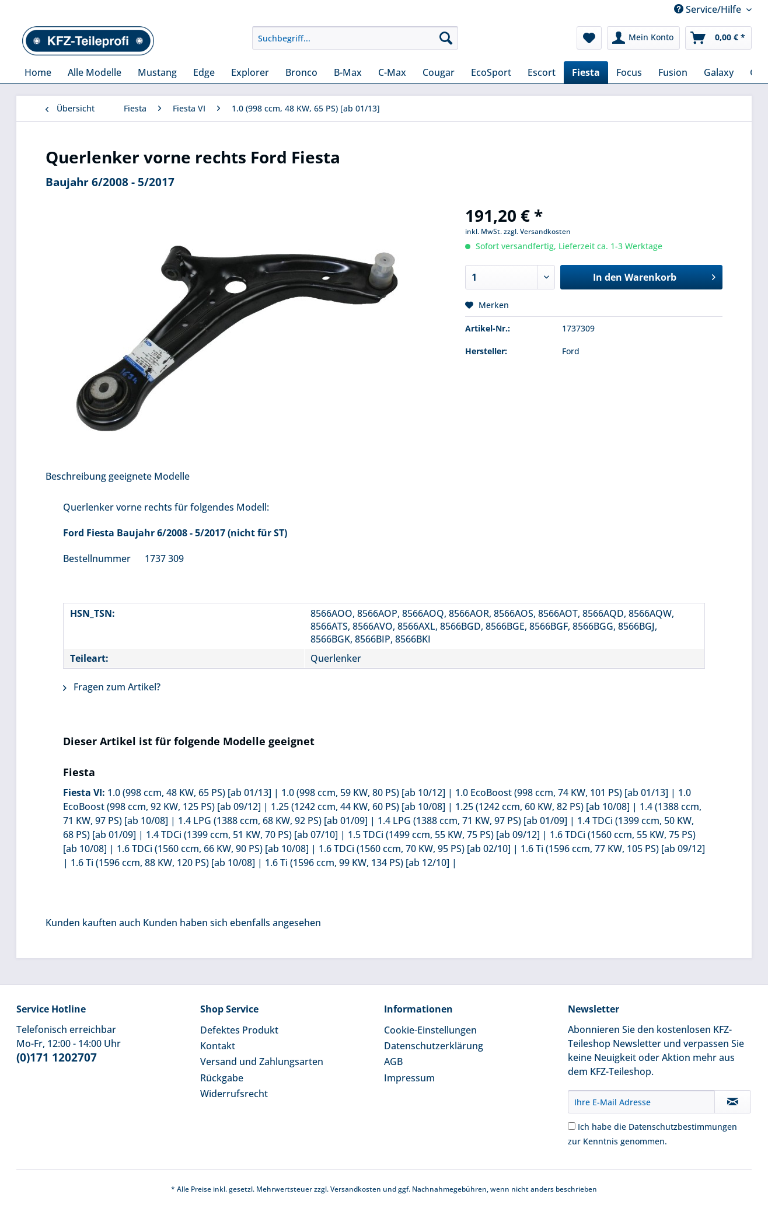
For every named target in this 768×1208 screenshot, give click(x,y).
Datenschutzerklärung (433, 1045)
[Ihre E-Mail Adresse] (641, 1101)
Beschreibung (76, 476)
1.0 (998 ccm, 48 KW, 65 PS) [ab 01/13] (189, 792)
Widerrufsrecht (234, 1093)
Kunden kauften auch (93, 922)
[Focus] (629, 72)
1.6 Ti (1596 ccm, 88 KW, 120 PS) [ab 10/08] (163, 862)
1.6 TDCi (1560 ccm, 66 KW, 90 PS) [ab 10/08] (213, 848)
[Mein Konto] (643, 38)
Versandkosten (355, 1189)
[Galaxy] (719, 72)
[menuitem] (355, 43)
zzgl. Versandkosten (537, 231)
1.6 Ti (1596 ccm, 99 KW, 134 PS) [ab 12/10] (357, 862)
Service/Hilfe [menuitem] (708, 9)
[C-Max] (392, 72)
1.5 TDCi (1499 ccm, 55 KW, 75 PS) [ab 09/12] (444, 834)
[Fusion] (673, 72)
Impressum (409, 1077)
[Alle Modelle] (95, 72)
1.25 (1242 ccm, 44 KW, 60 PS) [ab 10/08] (358, 806)
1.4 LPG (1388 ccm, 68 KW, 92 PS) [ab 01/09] (273, 820)
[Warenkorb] (718, 38)
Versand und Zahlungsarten (261, 1061)
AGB (393, 1061)
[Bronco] (301, 72)
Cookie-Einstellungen (430, 1030)
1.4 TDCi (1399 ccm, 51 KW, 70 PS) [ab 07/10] (242, 834)
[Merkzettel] (589, 38)
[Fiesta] (586, 72)
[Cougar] (438, 72)
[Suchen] (446, 38)
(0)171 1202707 (56, 1057)
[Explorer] (250, 72)
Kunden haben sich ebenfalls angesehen (232, 922)
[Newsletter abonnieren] (732, 1101)
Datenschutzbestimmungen (683, 1126)
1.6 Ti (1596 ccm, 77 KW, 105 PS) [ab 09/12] (613, 848)
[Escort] (541, 72)
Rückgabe (221, 1077)
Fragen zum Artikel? (111, 686)
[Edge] (204, 72)
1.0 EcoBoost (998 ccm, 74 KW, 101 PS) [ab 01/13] (561, 792)
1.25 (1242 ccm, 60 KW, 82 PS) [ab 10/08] (542, 806)
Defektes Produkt (239, 1030)
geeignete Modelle (149, 476)
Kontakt (217, 1045)
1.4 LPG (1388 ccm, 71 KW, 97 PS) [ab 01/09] (472, 820)
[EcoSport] (491, 72)
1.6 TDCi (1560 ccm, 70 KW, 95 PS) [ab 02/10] (415, 848)
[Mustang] (157, 72)
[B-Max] (348, 72)
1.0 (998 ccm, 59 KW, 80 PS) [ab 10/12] (363, 792)
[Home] (38, 72)
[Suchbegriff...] (355, 38)
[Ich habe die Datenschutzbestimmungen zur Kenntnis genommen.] (571, 1126)
